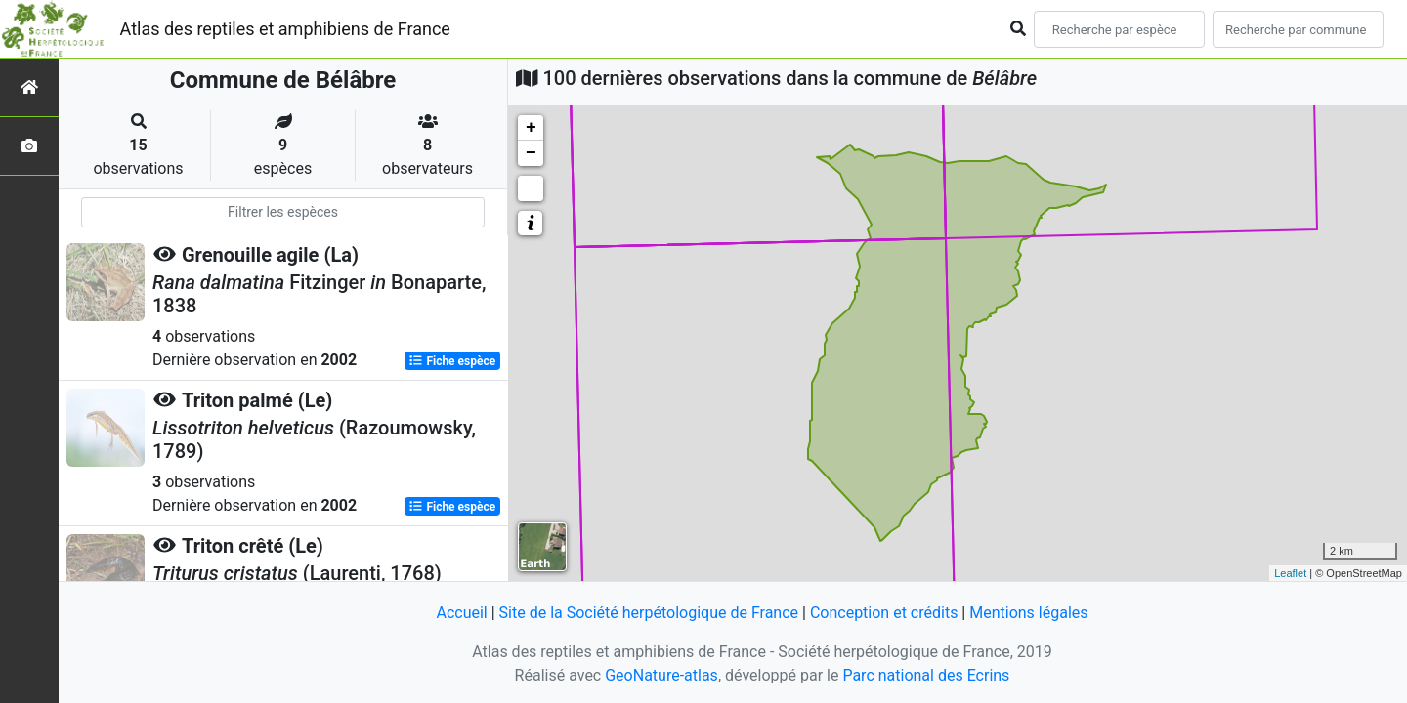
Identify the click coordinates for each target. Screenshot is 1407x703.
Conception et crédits (884, 612)
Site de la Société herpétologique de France (648, 612)
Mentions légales (1028, 612)
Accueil (461, 612)
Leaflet (1290, 573)
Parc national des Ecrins (925, 675)
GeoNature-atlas (661, 675)
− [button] (531, 153)
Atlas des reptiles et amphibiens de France (285, 29)
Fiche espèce (451, 361)
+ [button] (531, 128)
